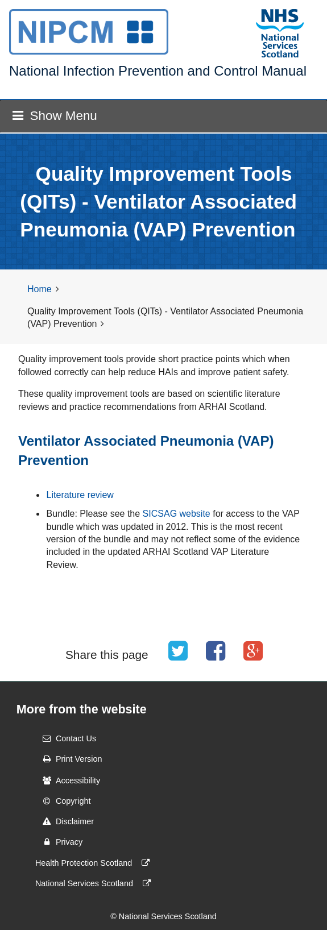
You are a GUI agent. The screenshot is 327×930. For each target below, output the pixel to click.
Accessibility (67, 780)
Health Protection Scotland (95, 862)
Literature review (80, 495)
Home (39, 289)
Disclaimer (64, 821)
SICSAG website (176, 513)
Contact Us (65, 738)
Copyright (63, 801)
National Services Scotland (95, 883)
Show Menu (55, 116)
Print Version (68, 758)
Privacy (58, 841)
